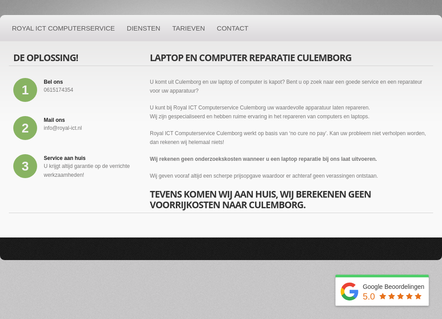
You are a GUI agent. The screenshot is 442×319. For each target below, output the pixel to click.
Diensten (143, 28)
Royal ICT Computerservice (63, 28)
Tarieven (188, 28)
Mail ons (54, 120)
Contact (232, 28)
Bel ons (53, 82)
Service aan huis (65, 158)
